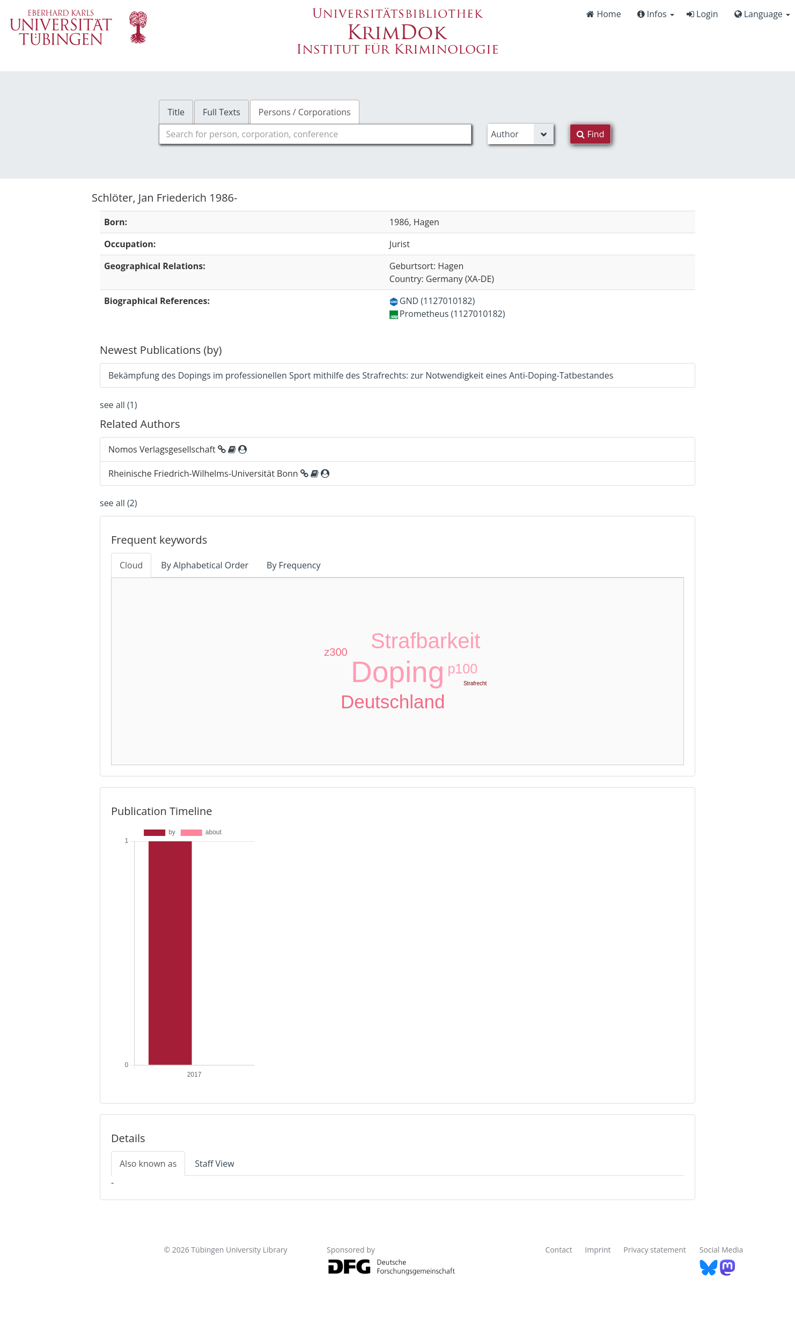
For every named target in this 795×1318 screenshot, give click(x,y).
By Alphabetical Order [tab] (204, 565)
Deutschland (393, 701)
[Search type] (521, 134)
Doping (397, 671)
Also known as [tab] (148, 1163)
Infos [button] (655, 14)
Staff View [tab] (214, 1163)
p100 (462, 668)
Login (702, 14)
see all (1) (118, 405)
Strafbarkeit (426, 641)
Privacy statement (654, 1250)
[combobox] (315, 134)
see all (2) (118, 503)
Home (603, 14)
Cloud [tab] (131, 565)
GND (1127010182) (432, 301)
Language (762, 14)
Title (176, 112)
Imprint (597, 1250)
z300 (335, 652)
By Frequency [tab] (293, 565)
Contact (558, 1250)
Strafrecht (475, 683)
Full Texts (221, 112)
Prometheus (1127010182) (447, 314)
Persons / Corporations (305, 112)
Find (590, 134)
